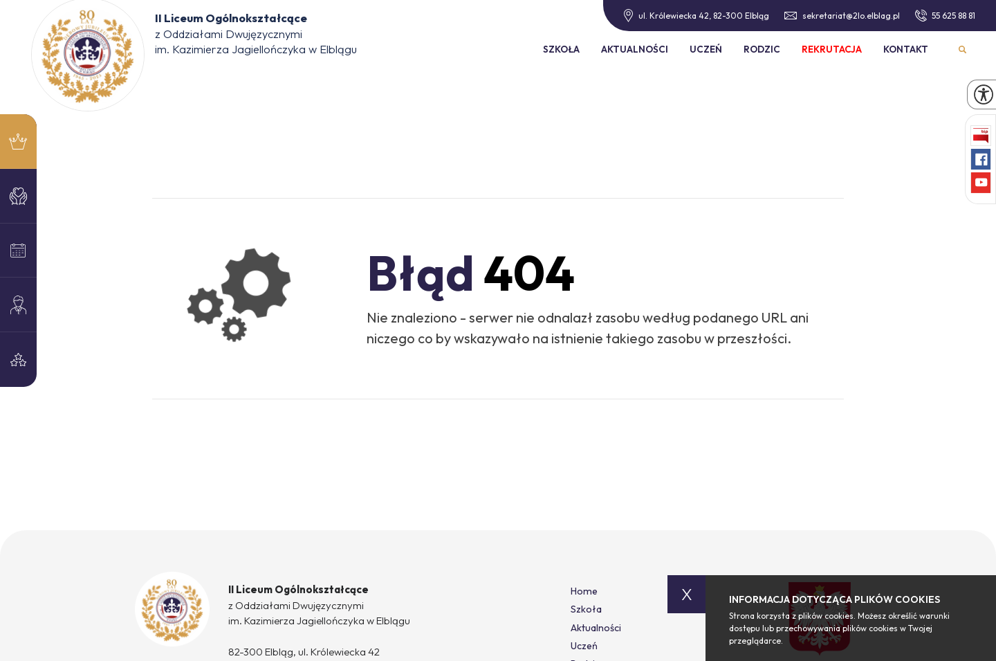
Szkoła (561, 49)
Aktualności (634, 49)
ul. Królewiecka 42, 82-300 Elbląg (696, 15)
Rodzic (762, 49)
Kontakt (905, 49)
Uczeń (706, 49)
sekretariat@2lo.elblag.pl (842, 15)
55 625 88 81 (945, 15)
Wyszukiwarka (963, 49)
